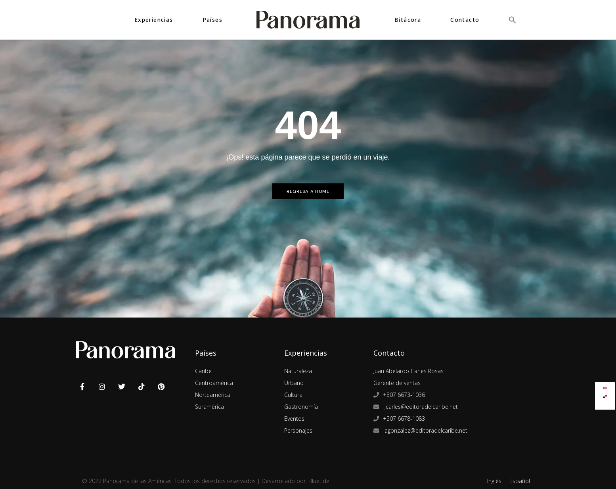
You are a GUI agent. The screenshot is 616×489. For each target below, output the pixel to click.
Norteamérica (212, 395)
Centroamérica (214, 383)
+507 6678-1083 (404, 418)
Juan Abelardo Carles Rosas (408, 371)
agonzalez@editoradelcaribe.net (425, 430)
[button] (513, 19)
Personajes (298, 430)
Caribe (203, 371)
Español (519, 481)
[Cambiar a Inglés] (604, 386)
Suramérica (209, 406)
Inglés (494, 481)
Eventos (294, 418)
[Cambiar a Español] (604, 394)
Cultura (293, 395)
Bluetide (318, 481)
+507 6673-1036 (404, 395)
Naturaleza (298, 371)
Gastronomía (301, 406)
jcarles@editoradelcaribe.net (420, 406)
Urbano (294, 383)
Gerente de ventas (397, 383)
